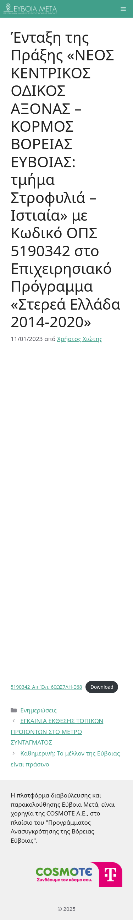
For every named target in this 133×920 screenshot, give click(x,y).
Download (101, 686)
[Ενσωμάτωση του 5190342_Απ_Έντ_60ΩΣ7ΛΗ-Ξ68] (66, 515)
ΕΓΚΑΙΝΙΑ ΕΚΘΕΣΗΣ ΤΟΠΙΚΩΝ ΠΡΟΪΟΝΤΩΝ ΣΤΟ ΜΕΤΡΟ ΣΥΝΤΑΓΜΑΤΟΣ (57, 731)
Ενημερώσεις (38, 710)
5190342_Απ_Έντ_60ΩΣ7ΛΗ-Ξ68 (46, 686)
